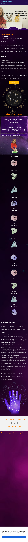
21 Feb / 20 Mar (14, 319)
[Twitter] (15, 423)
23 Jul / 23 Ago (14, 225)
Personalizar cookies (14, 539)
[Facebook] (11, 423)
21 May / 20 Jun (14, 197)
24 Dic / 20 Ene (14, 293)
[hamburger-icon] (26, 2)
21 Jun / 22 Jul (14, 210)
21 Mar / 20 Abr (14, 170)
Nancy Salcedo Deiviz (6, 2)
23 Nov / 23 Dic (14, 280)
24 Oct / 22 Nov (14, 265)
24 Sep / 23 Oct (14, 252)
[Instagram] (17, 423)
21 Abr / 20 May (14, 184)
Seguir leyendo (14, 82)
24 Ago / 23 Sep (14, 238)
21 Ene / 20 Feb (14, 306)
